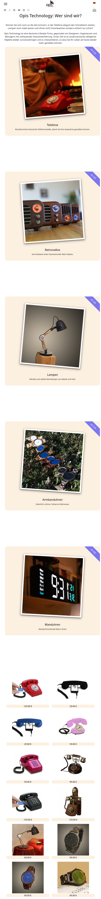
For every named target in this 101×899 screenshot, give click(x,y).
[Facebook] (5, 10)
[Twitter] (10, 10)
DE (94, 3)
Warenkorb (94, 10)
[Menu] (18, 4)
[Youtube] (19, 10)
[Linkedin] (24, 10)
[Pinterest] (14, 10)
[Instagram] (28, 10)
